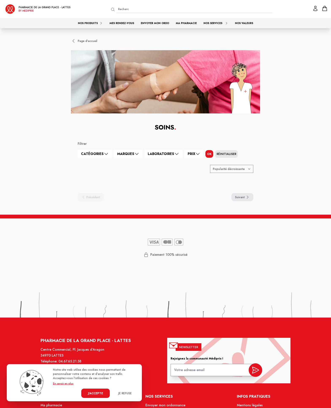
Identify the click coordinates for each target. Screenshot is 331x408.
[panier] (325, 8)
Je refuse (125, 393)
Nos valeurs (244, 23)
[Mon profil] (315, 8)
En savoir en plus (63, 383)
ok (209, 154)
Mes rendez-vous (122, 23)
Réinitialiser (226, 154)
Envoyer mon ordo (155, 23)
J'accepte (95, 393)
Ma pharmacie (186, 23)
